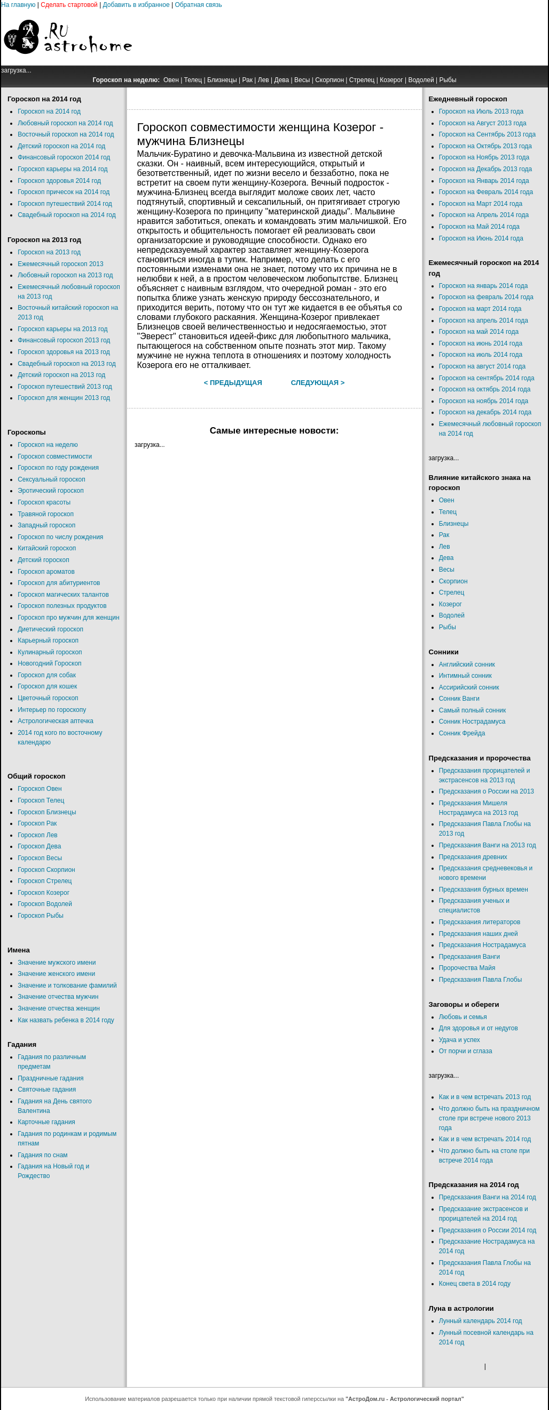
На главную (18, 5)
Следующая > (318, 383)
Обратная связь (198, 5)
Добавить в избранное (136, 5)
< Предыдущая (233, 383)
